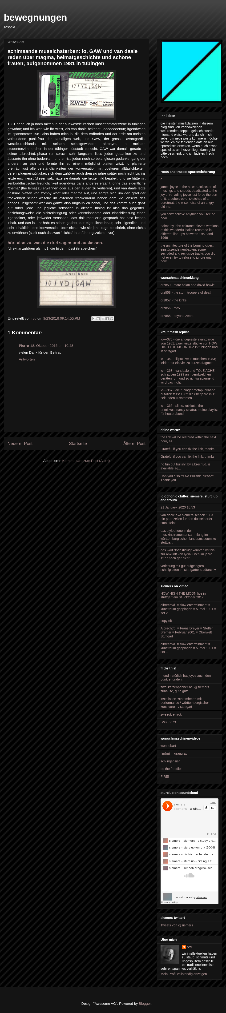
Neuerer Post (20, 443)
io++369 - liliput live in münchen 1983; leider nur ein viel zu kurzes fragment (188, 361)
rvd (189, 947)
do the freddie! (171, 769)
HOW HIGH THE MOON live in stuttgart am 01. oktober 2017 (183, 595)
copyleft (166, 621)
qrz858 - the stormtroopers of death (186, 292)
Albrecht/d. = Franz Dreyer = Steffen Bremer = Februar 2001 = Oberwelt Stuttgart (187, 632)
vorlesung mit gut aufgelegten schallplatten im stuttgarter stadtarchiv (188, 568)
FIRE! (165, 776)
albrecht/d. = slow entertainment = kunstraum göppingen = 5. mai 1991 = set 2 (188, 609)
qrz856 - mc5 (170, 308)
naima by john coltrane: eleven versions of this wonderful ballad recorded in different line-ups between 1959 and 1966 (189, 232)
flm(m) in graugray (174, 753)
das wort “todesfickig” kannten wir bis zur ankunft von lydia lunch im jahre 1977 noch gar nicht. (188, 554)
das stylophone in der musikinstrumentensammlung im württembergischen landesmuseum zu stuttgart (188, 536)
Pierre (24, 346)
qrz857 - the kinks (174, 300)
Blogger (145, 1003)
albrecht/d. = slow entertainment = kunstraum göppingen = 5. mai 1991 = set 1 (188, 648)
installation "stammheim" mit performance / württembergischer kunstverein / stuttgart (185, 703)
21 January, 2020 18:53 (178, 507)
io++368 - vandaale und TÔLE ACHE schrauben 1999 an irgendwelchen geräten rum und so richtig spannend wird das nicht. (187, 376)
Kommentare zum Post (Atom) (86, 461)
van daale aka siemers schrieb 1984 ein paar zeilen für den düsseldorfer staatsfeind (187, 519)
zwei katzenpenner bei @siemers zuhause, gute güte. (185, 689)
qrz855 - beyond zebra (177, 316)
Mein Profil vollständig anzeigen (184, 974)
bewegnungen (35, 17)
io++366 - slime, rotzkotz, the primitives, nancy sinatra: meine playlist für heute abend (189, 410)
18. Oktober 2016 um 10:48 (51, 346)
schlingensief (170, 761)
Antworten (27, 359)
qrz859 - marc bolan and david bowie (188, 285)
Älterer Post (134, 443)
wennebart (168, 746)
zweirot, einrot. (171, 714)
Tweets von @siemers (177, 925)
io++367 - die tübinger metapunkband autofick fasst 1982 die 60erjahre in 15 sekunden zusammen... (188, 394)
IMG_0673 (168, 722)
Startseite (78, 443)
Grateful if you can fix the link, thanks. (188, 449)
